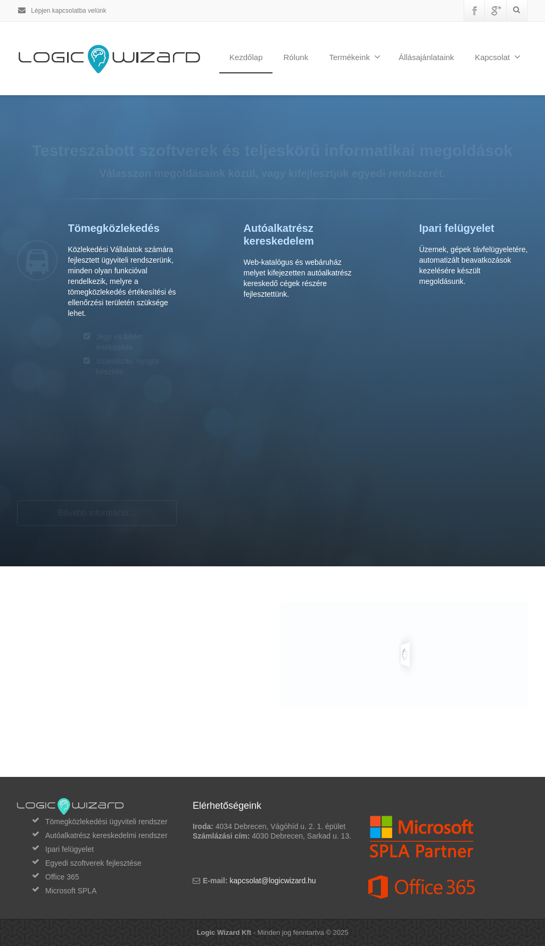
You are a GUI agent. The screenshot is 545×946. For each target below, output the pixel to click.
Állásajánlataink (426, 57)
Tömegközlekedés (114, 228)
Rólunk (295, 57)
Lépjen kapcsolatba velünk (61, 10)
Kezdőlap (246, 57)
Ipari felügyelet (456, 228)
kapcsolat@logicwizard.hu (273, 880)
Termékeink (355, 57)
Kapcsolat (498, 57)
